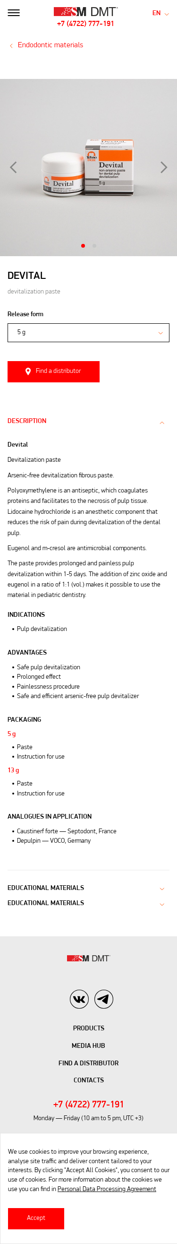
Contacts (89, 1080)
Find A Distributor (88, 1063)
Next (164, 167)
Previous (13, 167)
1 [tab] (83, 246)
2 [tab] (94, 246)
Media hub (88, 1046)
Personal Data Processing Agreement (107, 1189)
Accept (36, 1218)
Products (88, 1028)
